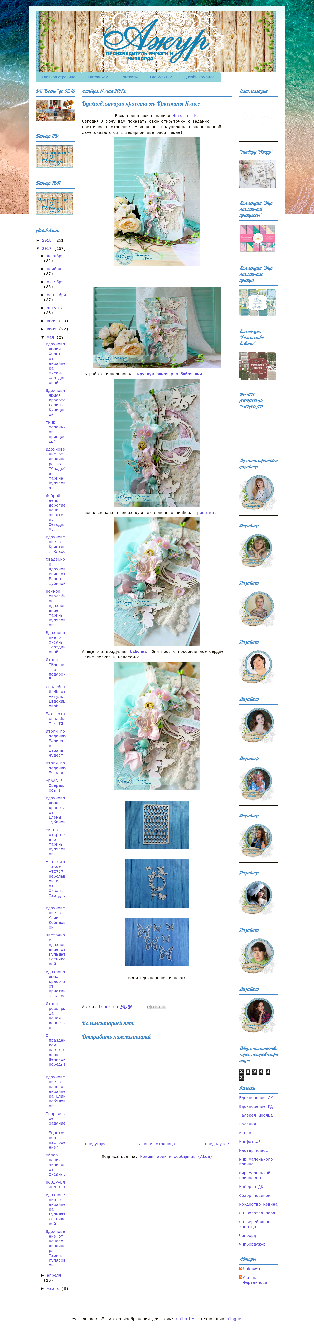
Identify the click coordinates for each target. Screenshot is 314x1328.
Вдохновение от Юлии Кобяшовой (56, 918)
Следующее (96, 1144)
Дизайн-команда (199, 77)
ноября (54, 269)
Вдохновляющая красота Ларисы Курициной (56, 402)
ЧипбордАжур (252, 1244)
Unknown (251, 1269)
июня (53, 329)
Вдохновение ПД (256, 1106)
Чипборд (247, 1235)
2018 (48, 240)
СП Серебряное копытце (254, 1224)
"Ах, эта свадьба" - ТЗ (56, 719)
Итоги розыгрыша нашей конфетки (56, 1016)
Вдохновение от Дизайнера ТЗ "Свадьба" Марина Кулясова (56, 468)
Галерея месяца (256, 1115)
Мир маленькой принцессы (254, 1175)
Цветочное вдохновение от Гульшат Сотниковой (56, 949)
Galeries (185, 1319)
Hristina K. (186, 116)
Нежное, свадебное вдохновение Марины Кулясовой (56, 608)
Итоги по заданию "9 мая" (56, 768)
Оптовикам (98, 77)
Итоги (245, 1133)
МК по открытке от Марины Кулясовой (56, 842)
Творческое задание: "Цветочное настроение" (56, 1131)
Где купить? (161, 77)
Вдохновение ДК (256, 1098)
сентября (56, 295)
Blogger (235, 1319)
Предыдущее (217, 1144)
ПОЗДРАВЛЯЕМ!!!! (56, 1185)
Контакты (129, 77)
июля (53, 321)
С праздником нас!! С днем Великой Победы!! (56, 1052)
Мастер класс (253, 1150)
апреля (54, 1275)
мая (51, 337)
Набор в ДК (251, 1187)
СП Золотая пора (257, 1213)
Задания (247, 1124)
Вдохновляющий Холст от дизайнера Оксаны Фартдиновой (56, 363)
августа (55, 308)
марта (54, 1288)
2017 (48, 248)
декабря (55, 256)
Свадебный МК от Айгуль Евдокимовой (56, 697)
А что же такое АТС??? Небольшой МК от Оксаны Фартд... (56, 881)
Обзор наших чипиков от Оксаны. (56, 1165)
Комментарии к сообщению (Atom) (176, 1156)
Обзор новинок (254, 1195)
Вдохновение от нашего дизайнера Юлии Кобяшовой (56, 1091)
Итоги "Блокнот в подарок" (56, 670)
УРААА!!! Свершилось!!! (56, 786)
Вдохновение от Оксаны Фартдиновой (56, 642)
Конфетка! (250, 1142)
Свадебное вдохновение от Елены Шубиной (56, 571)
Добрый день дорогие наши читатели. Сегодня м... (56, 513)
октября (55, 282)
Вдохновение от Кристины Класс (56, 544)
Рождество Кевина (258, 1204)
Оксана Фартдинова (255, 1280)
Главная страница (58, 77)
